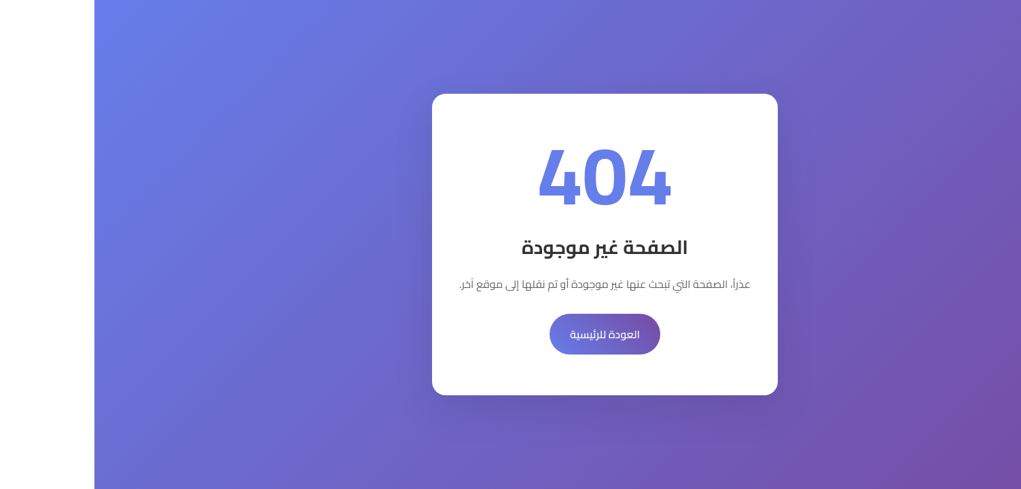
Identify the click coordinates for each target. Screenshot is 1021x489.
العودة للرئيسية (510, 334)
